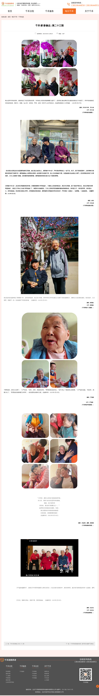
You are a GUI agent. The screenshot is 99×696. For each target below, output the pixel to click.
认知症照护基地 (10, 682)
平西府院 (8, 678)
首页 (10, 11)
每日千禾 (69, 11)
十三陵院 (8, 676)
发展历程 (46, 674)
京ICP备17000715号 (67, 690)
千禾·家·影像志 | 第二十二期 (17, 644)
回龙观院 (8, 672)
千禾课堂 (34, 672)
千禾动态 (34, 676)
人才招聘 (46, 680)
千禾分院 (29, 11)
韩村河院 (8, 680)
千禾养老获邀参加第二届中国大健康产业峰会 (82, 644)
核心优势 (46, 676)
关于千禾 (89, 11)
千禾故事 (34, 674)
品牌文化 (46, 672)
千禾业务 (46, 678)
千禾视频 (34, 678)
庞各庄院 (8, 674)
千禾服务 (49, 11)
